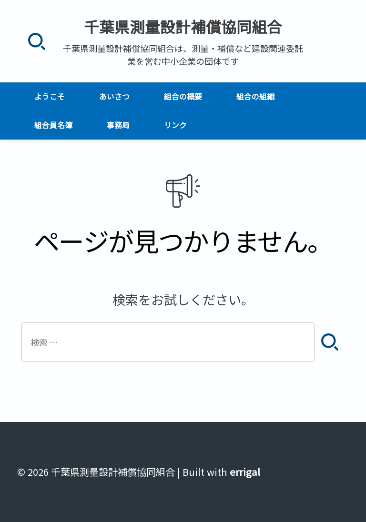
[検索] (36, 41)
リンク (175, 125)
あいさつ (114, 96)
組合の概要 (183, 96)
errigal (245, 472)
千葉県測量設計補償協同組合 (183, 26)
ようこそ (49, 96)
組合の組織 (255, 96)
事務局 (118, 125)
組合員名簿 (53, 125)
